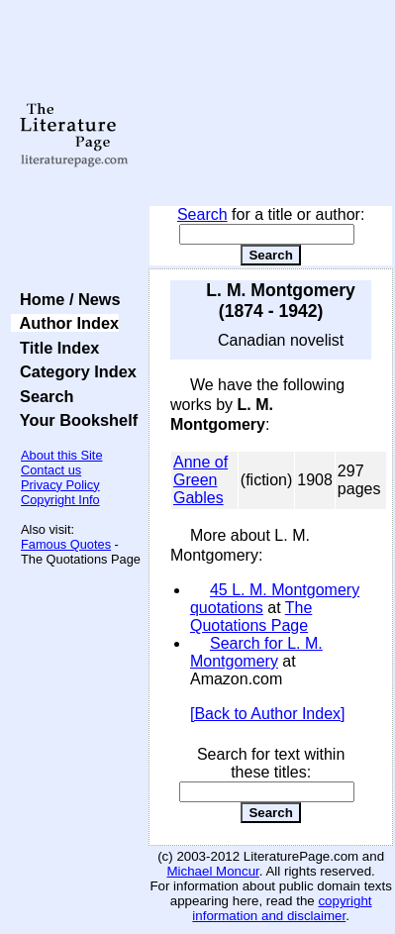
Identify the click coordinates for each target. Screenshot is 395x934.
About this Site (62, 455)
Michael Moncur (212, 871)
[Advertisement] (270, 104)
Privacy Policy (60, 484)
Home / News (66, 299)
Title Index (55, 348)
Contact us (51, 470)
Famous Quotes (66, 544)
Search (202, 214)
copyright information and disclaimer (281, 908)
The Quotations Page (251, 616)
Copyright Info (60, 499)
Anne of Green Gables (200, 480)
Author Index (65, 323)
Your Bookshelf (74, 420)
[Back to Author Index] (268, 713)
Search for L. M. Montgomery (256, 652)
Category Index (74, 371)
